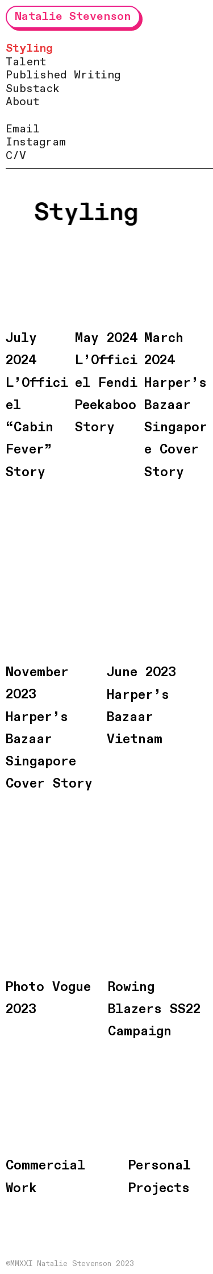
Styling (29, 48)
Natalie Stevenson (73, 16)
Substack (33, 89)
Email (23, 129)
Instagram (36, 142)
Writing (97, 75)
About (22, 102)
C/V (16, 156)
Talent (26, 62)
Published (36, 75)
